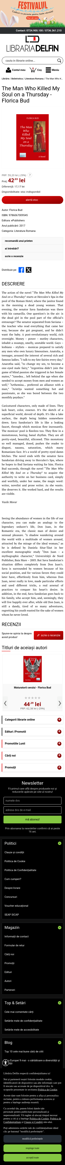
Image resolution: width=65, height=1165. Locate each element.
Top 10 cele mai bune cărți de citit (24, 1051)
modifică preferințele (32, 1138)
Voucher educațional (16, 905)
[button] (52, 70)
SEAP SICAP (12, 914)
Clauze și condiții (14, 852)
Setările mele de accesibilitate (22, 1029)
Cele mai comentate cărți (19, 1011)
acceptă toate (32, 1157)
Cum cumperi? (13, 879)
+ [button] (59, 720)
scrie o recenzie (14, 256)
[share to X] (28, 270)
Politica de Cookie (15, 861)
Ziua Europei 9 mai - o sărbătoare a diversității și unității (32, 1062)
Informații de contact (17, 936)
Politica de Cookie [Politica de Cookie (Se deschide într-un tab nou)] (47, 1089)
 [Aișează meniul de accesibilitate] (5, 1063)
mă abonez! (32, 819)
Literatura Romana (25, 231)
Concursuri (11, 896)
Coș (35, 70)
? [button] (30, 175)
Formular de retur (14, 945)
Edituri (8, 972)
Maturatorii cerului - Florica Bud (32, 687)
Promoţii (9, 963)
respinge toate (32, 1148)
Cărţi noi (9, 954)
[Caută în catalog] (59, 60)
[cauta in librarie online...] (29, 60)
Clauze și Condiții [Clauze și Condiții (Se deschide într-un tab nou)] (33, 1122)
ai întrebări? (12, 248)
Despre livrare (12, 888)
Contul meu (15, 70)
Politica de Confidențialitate (20, 870)
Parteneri (10, 989)
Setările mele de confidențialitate (23, 1020)
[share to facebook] (21, 270)
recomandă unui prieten (19, 240)
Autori (8, 981)
